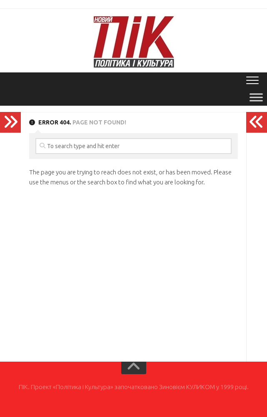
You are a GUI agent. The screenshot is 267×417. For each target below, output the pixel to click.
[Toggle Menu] (256, 97)
